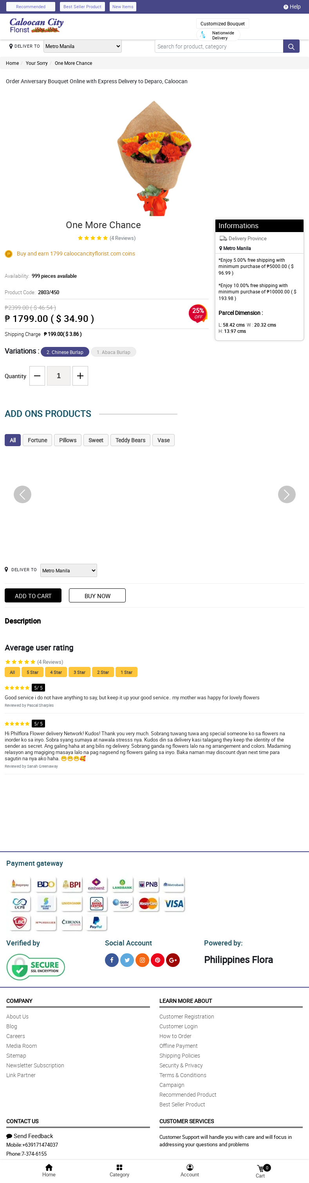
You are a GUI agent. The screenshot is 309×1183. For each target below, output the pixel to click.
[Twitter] (127, 958)
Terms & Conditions (182, 1072)
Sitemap (16, 1053)
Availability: (39, 275)
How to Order (175, 1033)
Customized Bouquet (223, 23)
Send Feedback (29, 1133)
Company (19, 998)
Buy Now (97, 596)
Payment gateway (31, 862)
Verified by (22, 941)
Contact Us (22, 1118)
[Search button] (291, 46)
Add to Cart (33, 596)
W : (257, 325)
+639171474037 (40, 1142)
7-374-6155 (34, 1151)
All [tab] (13, 440)
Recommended (30, 6)
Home (12, 63)
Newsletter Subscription (35, 1063)
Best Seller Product (82, 6)
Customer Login (178, 1024)
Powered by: (221, 941)
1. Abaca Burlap (113, 352)
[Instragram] (142, 958)
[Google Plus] (173, 958)
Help (292, 6)
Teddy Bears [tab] (130, 440)
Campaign (171, 1082)
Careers (15, 1033)
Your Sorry (37, 63)
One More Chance (73, 63)
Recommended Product (188, 1092)
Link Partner (21, 1072)
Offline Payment (178, 1043)
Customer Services (186, 1118)
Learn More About (185, 998)
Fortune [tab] (37, 440)
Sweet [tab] (96, 440)
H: (285, 325)
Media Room (21, 1043)
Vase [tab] (163, 440)
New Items (123, 6)
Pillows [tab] (67, 440)
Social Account (126, 941)
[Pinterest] (157, 958)
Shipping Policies (179, 1053)
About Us (17, 1014)
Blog (11, 1024)
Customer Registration (186, 1014)
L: (230, 325)
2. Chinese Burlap (65, 352)
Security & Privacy (181, 1063)
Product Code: (31, 292)
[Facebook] (112, 958)
